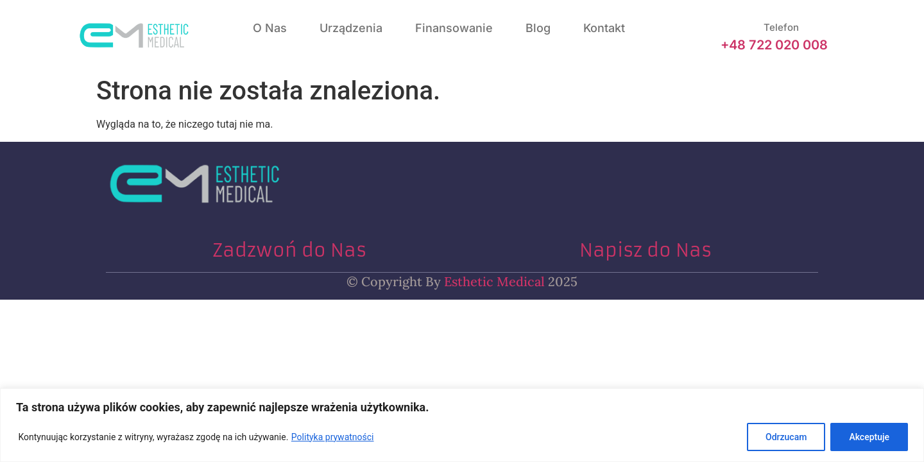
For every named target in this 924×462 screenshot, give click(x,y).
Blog (538, 28)
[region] (462, 425)
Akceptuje (869, 437)
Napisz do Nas (645, 250)
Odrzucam (786, 437)
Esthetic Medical (493, 281)
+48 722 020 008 (774, 45)
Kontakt (604, 28)
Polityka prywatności (332, 437)
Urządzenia (351, 28)
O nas (270, 28)
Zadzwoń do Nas (289, 250)
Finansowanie (454, 28)
